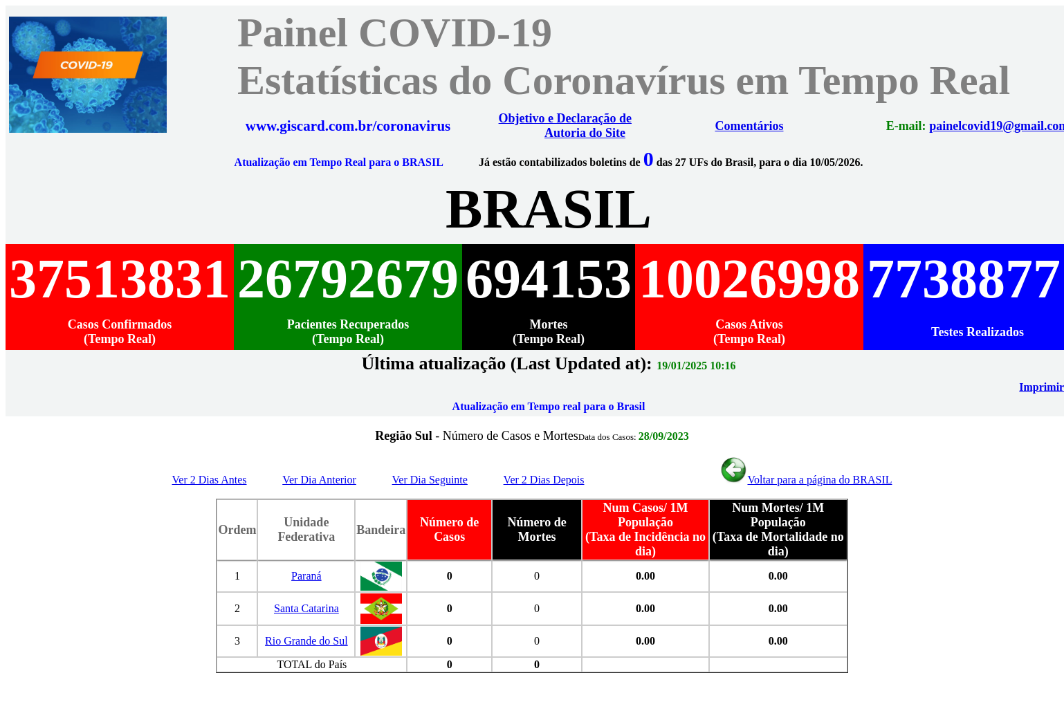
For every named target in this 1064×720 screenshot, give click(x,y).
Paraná (306, 576)
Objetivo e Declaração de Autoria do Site (565, 125)
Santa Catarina (306, 608)
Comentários (735, 126)
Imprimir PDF (1026, 387)
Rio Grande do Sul (306, 641)
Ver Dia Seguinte (430, 480)
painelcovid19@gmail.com (971, 126)
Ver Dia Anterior (319, 480)
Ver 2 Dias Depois (544, 480)
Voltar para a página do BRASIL (805, 480)
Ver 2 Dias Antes (209, 480)
